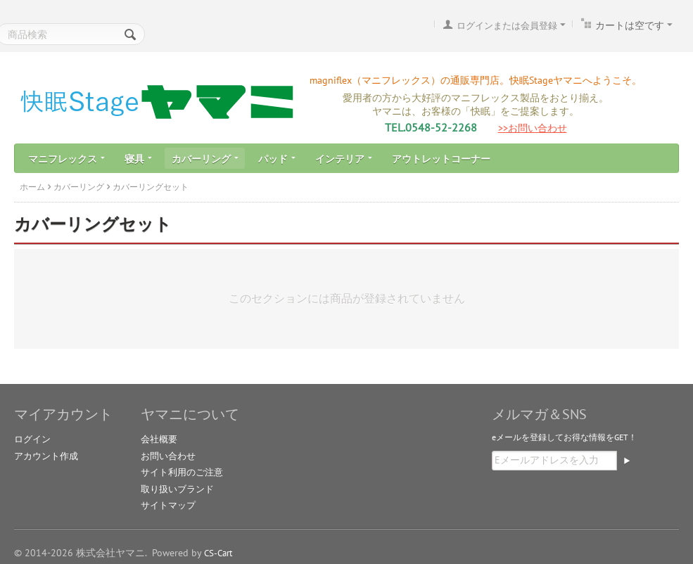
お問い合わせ (168, 456)
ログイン (32, 439)
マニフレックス (66, 159)
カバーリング (205, 159)
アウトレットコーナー (441, 159)
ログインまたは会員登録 (507, 26)
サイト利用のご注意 (182, 472)
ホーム (32, 186)
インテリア (343, 159)
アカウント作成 (46, 456)
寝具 (138, 159)
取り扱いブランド (177, 489)
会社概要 (159, 439)
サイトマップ (168, 505)
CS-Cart (218, 553)
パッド (276, 159)
